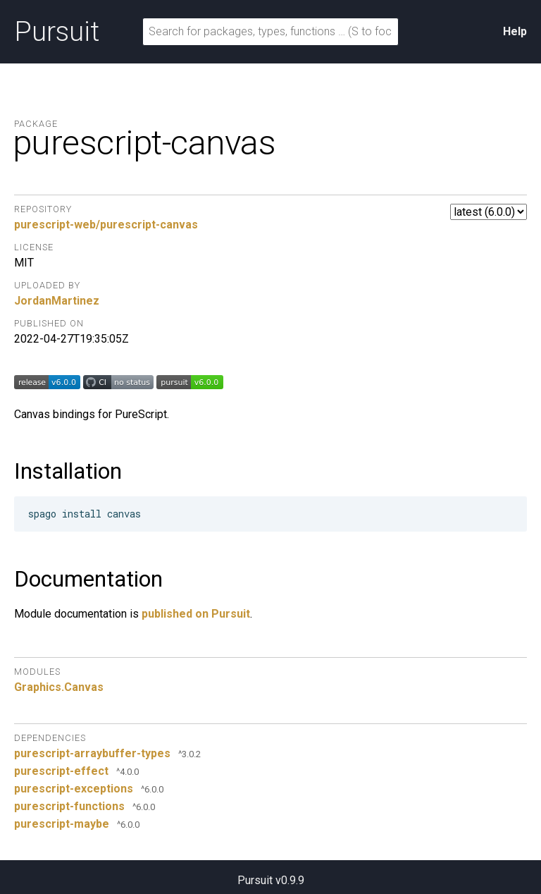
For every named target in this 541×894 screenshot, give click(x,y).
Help (515, 31)
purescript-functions (69, 806)
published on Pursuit (196, 613)
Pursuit (56, 32)
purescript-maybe (61, 824)
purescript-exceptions (73, 788)
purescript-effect (61, 771)
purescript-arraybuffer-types (92, 753)
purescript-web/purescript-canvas (106, 224)
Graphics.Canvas (59, 687)
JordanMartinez (56, 300)
